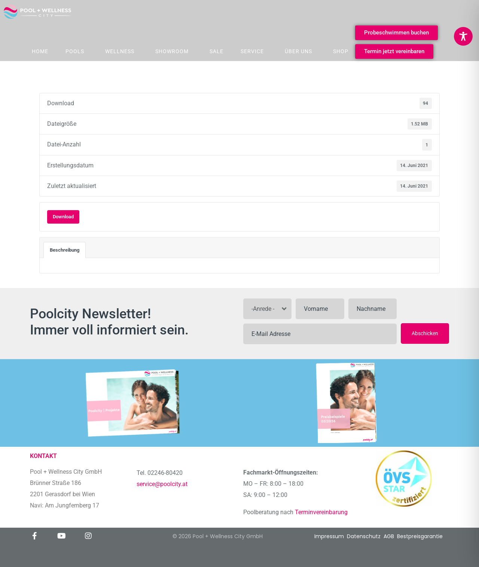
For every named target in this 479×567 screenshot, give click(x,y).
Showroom (172, 51)
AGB (389, 536)
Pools (74, 51)
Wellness (119, 51)
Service (252, 51)
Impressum (329, 536)
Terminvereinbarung (322, 512)
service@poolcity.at (162, 484)
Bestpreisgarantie (420, 536)
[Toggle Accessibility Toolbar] (463, 36)
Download (63, 216)
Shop (340, 51)
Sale (216, 51)
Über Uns (298, 51)
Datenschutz (364, 536)
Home (40, 51)
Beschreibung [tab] (64, 250)
